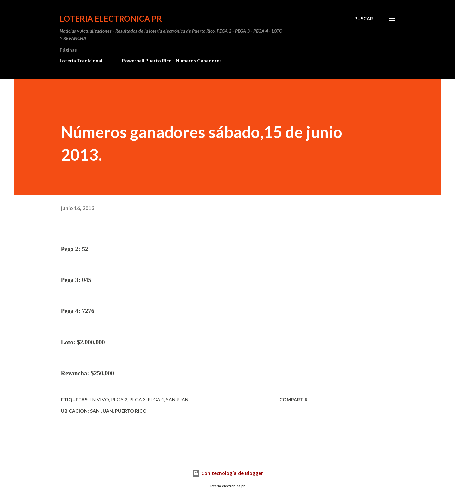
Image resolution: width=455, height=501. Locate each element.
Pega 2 (119, 399)
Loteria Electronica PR (111, 18)
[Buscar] (363, 19)
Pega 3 (137, 399)
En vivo (99, 399)
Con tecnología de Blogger (227, 473)
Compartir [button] (293, 399)
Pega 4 (156, 399)
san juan (177, 399)
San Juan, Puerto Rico (118, 411)
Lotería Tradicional (81, 60)
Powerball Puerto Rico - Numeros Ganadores (172, 60)
